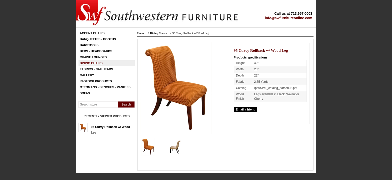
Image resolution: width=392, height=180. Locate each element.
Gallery (87, 75)
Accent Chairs (92, 33)
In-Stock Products (96, 81)
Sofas (85, 93)
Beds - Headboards (96, 51)
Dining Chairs (91, 63)
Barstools (89, 45)
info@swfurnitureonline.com (288, 18)
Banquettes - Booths (98, 39)
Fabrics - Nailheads (96, 69)
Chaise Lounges (93, 57)
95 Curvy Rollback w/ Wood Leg (110, 128)
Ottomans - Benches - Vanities (105, 87)
